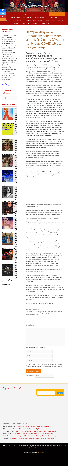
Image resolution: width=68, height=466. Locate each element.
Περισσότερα (46, 23)
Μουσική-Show (53, 17)
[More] (3, 19)
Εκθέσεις (35, 23)
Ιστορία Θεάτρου (41, 17)
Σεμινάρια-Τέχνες (25, 23)
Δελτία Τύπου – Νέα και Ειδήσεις (56, 20)
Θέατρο (26, 14)
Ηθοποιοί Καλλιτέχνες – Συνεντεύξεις (14, 20)
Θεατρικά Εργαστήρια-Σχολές (35, 20)
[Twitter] (3, 13)
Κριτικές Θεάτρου (15, 17)
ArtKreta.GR (40, 452)
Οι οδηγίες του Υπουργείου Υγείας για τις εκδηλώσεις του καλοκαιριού (44, 311)
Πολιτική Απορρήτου (36, 447)
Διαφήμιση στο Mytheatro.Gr (12, 14)
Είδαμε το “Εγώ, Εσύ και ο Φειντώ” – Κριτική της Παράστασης (33, 426)
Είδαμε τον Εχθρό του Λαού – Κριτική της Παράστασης (27, 429)
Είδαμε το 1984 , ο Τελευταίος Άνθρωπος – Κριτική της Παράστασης (35, 433)
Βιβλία (16, 23)
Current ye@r (30, 375)
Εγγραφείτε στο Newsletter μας (40, 14)
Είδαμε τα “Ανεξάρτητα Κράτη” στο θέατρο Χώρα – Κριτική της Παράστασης (36, 431)
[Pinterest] (3, 16)
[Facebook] (3, 10)
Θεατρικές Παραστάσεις (57, 14)
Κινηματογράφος (27, 17)
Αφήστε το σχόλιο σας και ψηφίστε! (36, 347)
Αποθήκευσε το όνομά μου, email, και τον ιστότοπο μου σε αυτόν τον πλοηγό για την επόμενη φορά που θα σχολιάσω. (44, 365)
